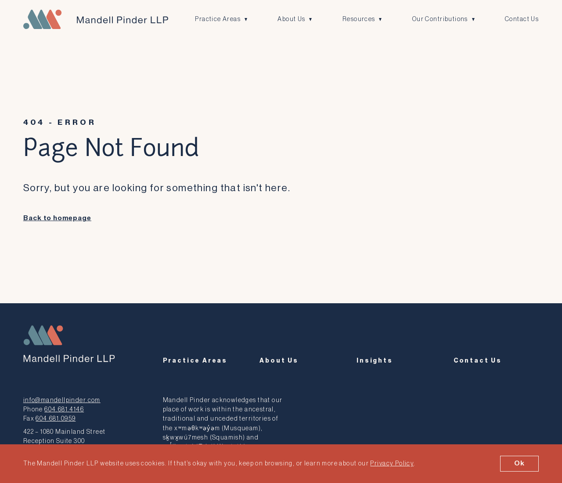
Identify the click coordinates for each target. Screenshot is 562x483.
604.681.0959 (56, 418)
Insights (375, 360)
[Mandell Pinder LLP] (95, 19)
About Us (291, 19)
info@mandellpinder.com (62, 400)
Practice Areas (218, 19)
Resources (358, 19)
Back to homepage (57, 218)
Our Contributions (440, 19)
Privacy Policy (392, 463)
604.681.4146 (64, 409)
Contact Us (522, 19)
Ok (519, 463)
